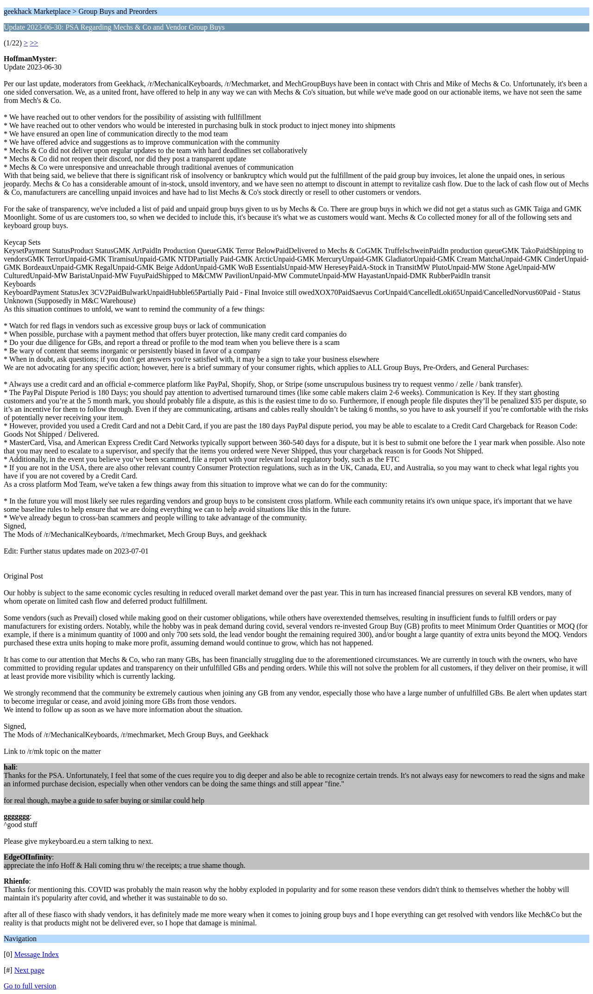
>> (34, 43)
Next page (29, 970)
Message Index (36, 954)
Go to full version (30, 986)
